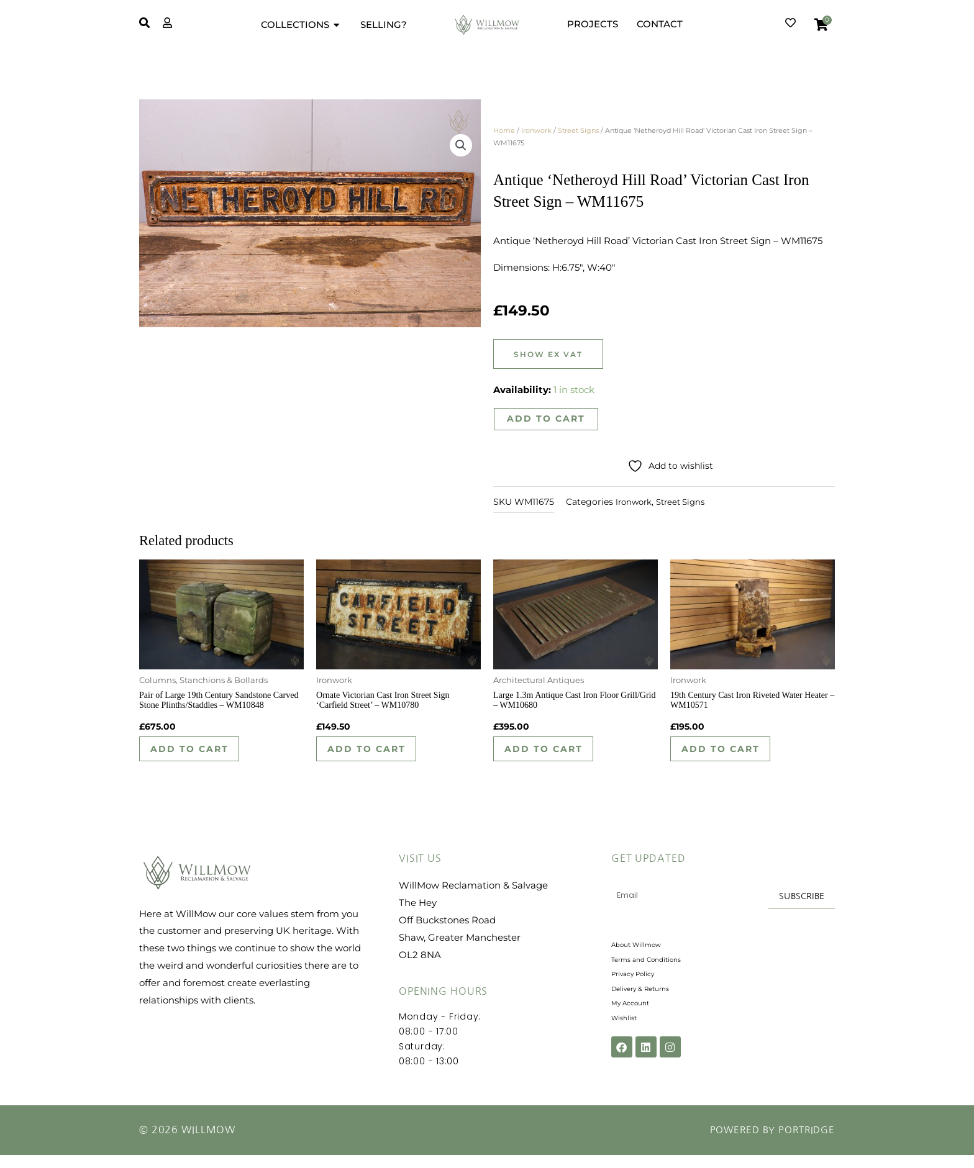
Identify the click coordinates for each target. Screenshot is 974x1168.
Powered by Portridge (769, 1143)
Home (504, 130)
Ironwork (536, 130)
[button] (460, 148)
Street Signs (578, 130)
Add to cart (546, 419)
